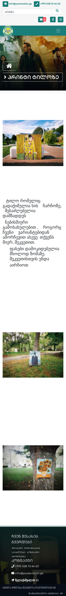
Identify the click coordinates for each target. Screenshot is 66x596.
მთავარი (17, 548)
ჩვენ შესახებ (32, 548)
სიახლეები (18, 552)
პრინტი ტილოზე (31, 77)
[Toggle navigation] (58, 30)
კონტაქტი (33, 552)
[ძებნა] (27, 12)
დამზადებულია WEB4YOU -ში (45, 593)
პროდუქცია (19, 556)
